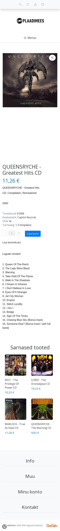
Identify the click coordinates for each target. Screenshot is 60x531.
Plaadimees (10, 525)
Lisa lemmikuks (11, 242)
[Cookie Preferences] (4, 526)
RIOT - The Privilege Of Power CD (12, 383)
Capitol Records (26, 217)
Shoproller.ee (52, 525)
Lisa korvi (33, 233)
